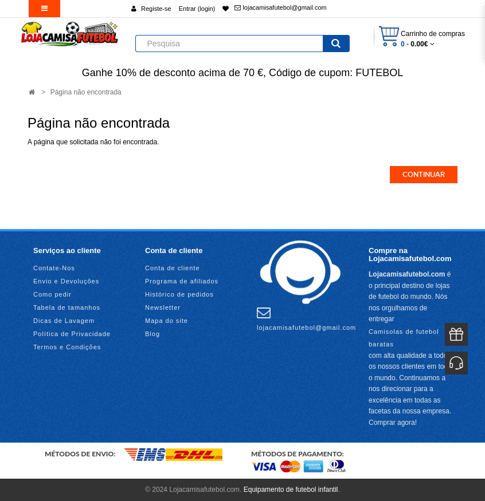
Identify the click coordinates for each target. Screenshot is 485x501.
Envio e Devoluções (66, 281)
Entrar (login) (197, 8)
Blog (152, 333)
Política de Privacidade (72, 333)
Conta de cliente (172, 268)
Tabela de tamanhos (66, 307)
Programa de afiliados (181, 281)
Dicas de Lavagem (64, 320)
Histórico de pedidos (179, 294)
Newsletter (163, 307)
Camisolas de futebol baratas (404, 338)
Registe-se (156, 8)
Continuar (423, 174)
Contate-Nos (54, 268)
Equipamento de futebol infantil (291, 490)
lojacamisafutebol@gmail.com (280, 7)
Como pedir (52, 294)
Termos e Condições (67, 347)
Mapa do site (166, 320)
